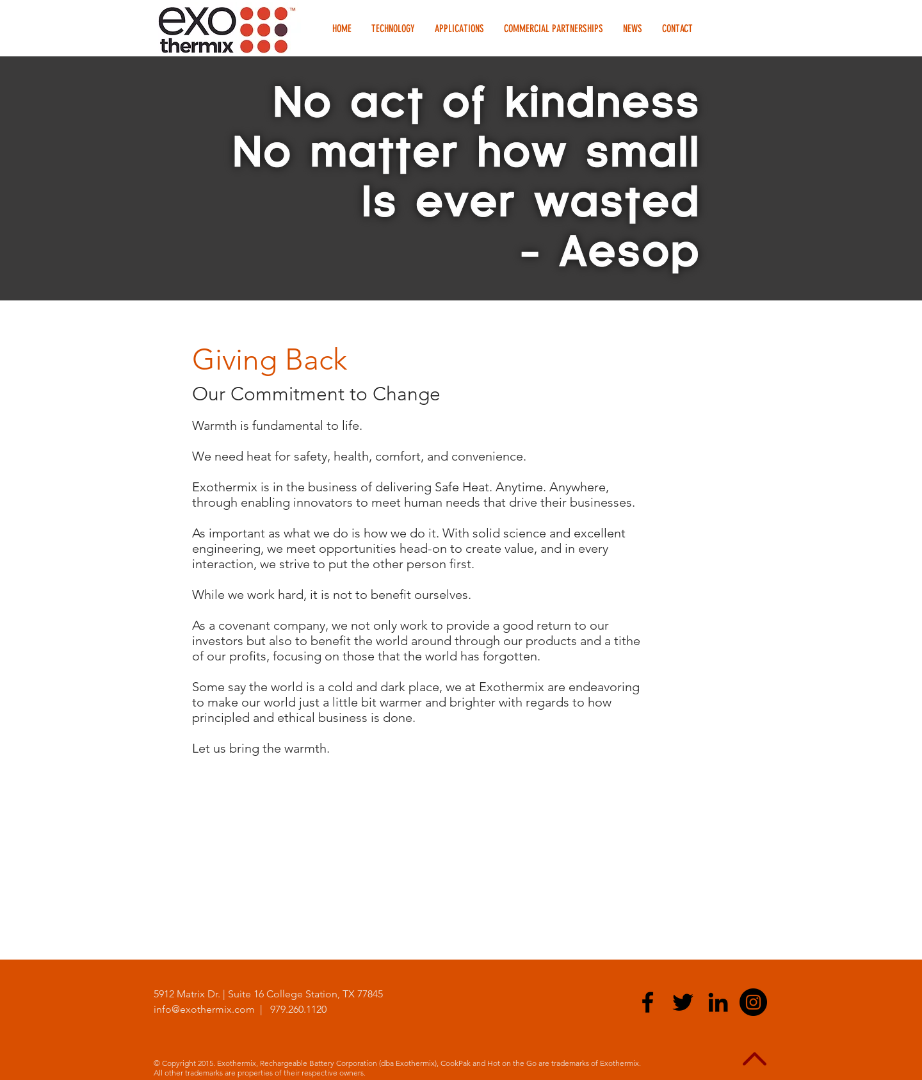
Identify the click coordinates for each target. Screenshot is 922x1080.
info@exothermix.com (204, 1009)
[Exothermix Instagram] (753, 1002)
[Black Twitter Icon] (683, 1002)
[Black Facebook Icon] (647, 1002)
